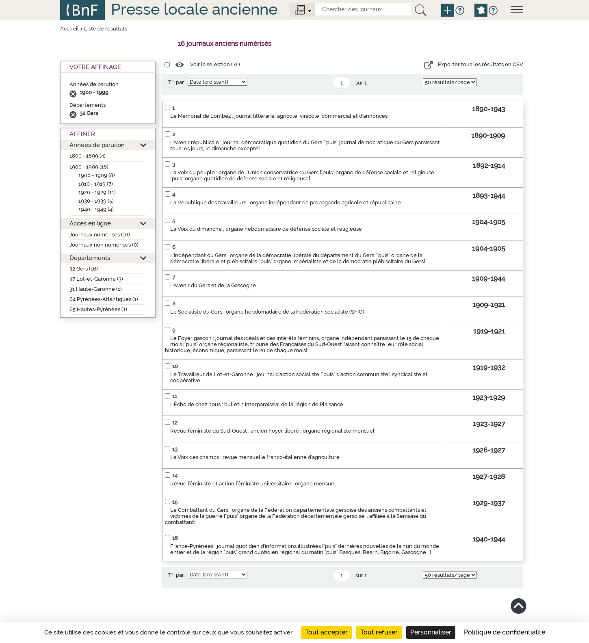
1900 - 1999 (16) (88, 167)
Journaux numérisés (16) (99, 235)
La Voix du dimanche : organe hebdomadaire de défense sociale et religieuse (266, 229)
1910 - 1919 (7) (95, 184)
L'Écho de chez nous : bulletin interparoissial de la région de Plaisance (256, 404)
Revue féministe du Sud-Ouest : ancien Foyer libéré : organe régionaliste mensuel (272, 431)
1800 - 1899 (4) (87, 156)
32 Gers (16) (83, 269)
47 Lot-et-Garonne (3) (96, 279)
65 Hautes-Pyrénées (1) (98, 309)
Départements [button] (89, 257)
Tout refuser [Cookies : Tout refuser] (379, 632)
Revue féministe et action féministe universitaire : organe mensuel (253, 484)
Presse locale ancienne (194, 9)
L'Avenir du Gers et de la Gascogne (213, 285)
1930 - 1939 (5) (96, 201)
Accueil (69, 29)
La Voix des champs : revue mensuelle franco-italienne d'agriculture (255, 457)
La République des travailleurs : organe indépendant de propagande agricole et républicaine (285, 202)
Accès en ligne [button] (90, 223)
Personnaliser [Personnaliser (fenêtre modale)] (430, 632)
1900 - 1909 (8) (96, 175)
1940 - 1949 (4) (96, 209)
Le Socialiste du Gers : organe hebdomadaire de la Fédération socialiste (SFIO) (267, 312)
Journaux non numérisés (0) (104, 245)
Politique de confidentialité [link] (504, 632)
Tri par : (177, 82)
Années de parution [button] (97, 144)
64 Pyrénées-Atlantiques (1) (103, 299)
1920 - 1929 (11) (97, 192)
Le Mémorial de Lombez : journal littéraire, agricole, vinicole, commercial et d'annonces (279, 116)
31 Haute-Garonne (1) (95, 289)
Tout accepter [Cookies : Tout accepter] (326, 632)
